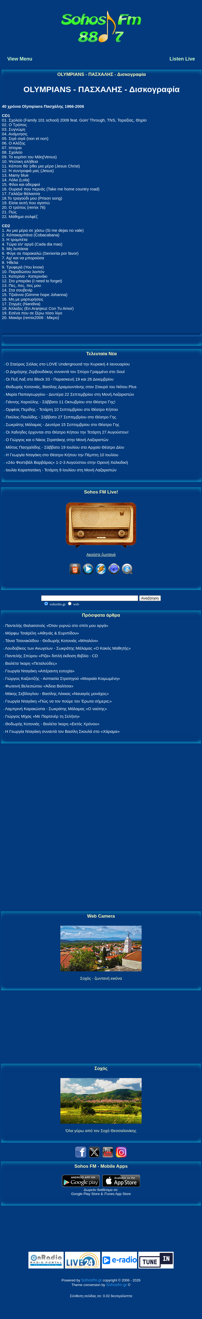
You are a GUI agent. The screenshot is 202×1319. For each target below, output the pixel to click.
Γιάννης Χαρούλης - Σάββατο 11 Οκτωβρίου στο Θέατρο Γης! (60, 402)
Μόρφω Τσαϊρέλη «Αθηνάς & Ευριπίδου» (42, 633)
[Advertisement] (101, 828)
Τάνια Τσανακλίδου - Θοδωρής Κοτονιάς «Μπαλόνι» (51, 640)
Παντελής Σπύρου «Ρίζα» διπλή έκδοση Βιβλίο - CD (51, 655)
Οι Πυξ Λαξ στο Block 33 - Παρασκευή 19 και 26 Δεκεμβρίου (59, 379)
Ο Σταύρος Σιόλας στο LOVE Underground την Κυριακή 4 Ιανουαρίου (68, 364)
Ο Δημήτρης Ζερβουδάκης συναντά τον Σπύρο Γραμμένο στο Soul (65, 371)
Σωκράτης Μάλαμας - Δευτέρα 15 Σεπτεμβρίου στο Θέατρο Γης (62, 424)
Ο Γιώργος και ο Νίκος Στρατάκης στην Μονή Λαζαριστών (57, 439)
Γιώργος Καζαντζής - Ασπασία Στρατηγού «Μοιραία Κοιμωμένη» (62, 678)
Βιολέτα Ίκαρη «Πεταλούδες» (31, 663)
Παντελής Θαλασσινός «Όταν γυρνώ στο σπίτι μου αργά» (56, 625)
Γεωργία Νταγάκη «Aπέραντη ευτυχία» (39, 671)
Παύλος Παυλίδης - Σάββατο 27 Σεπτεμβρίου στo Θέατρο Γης (61, 417)
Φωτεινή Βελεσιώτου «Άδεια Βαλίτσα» (39, 686)
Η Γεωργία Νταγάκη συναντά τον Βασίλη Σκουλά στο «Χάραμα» (62, 731)
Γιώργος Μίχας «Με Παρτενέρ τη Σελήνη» (42, 716)
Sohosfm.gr (91, 1280)
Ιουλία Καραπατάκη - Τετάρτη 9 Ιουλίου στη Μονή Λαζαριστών (61, 470)
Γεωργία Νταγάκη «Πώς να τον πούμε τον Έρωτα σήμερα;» (58, 701)
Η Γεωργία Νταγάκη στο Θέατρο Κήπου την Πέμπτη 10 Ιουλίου (62, 454)
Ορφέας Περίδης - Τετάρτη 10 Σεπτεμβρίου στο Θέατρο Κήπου (62, 409)
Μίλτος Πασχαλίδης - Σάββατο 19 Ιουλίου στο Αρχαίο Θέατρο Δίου (65, 447)
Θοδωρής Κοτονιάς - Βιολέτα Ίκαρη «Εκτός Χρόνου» (52, 723)
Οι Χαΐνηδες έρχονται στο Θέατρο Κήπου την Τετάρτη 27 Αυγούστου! (67, 432)
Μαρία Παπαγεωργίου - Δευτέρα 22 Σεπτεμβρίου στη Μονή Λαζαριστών (70, 394)
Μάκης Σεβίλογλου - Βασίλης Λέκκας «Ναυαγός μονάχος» (57, 693)
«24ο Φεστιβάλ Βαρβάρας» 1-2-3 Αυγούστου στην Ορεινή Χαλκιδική (67, 462)
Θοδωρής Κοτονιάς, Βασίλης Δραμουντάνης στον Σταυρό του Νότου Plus (71, 386)
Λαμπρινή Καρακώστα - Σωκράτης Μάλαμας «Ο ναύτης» (56, 708)
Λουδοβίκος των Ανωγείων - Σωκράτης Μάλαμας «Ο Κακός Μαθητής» (68, 648)
